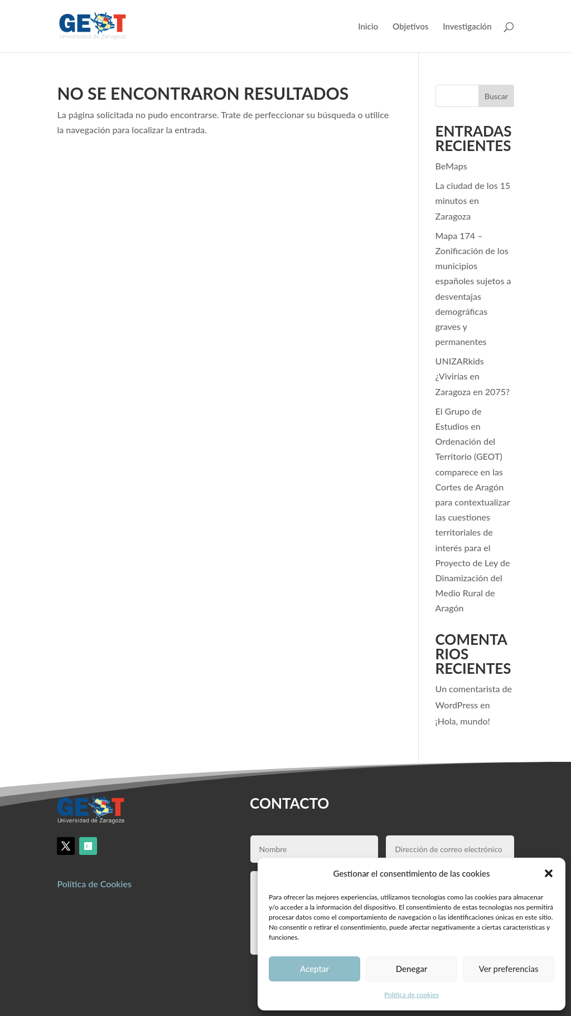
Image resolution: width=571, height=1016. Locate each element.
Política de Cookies (94, 883)
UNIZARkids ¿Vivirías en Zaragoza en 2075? (472, 376)
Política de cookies (411, 994)
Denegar (411, 969)
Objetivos (410, 26)
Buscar (496, 96)
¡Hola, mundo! (462, 721)
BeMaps (451, 166)
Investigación (467, 26)
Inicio (368, 26)
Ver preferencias (509, 969)
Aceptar (314, 969)
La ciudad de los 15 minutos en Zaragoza (473, 200)
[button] (548, 873)
